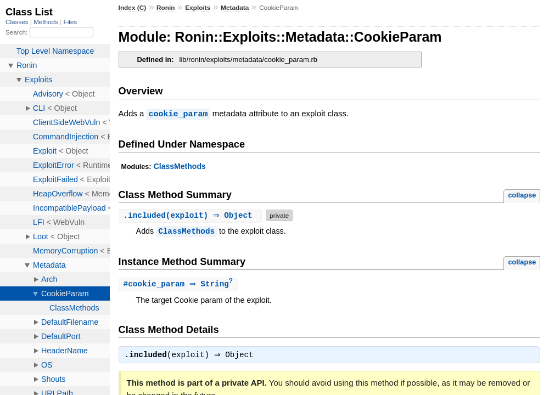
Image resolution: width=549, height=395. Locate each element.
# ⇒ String (180, 284)
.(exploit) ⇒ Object (192, 215)
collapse (522, 194)
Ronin (165, 8)
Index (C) (133, 8)
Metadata (235, 8)
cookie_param (178, 113)
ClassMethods (180, 165)
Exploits (197, 8)
